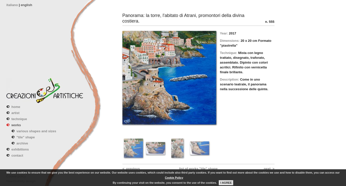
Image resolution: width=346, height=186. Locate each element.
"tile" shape (25, 137)
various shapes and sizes (36, 131)
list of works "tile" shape (198, 169)
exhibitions (20, 149)
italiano (12, 5)
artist (15, 113)
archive (22, 143)
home (15, 107)
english (26, 5)
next (267, 169)
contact (17, 155)
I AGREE (226, 182)
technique (19, 119)
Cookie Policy (174, 177)
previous (133, 169)
